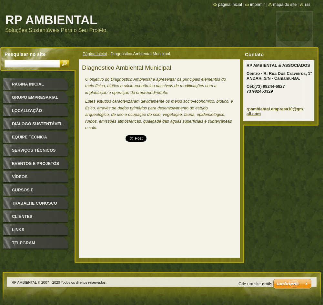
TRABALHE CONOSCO (34, 203)
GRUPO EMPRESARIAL (35, 97)
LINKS (18, 229)
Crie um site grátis (255, 283)
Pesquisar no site (25, 54)
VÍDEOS (19, 176)
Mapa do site (285, 4)
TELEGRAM (23, 242)
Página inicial (95, 53)
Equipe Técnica (29, 137)
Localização (27, 110)
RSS (307, 4)
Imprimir (257, 4)
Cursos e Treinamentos (28, 192)
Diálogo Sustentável (37, 123)
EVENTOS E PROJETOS (35, 163)
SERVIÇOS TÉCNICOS (34, 150)
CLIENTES (22, 216)
